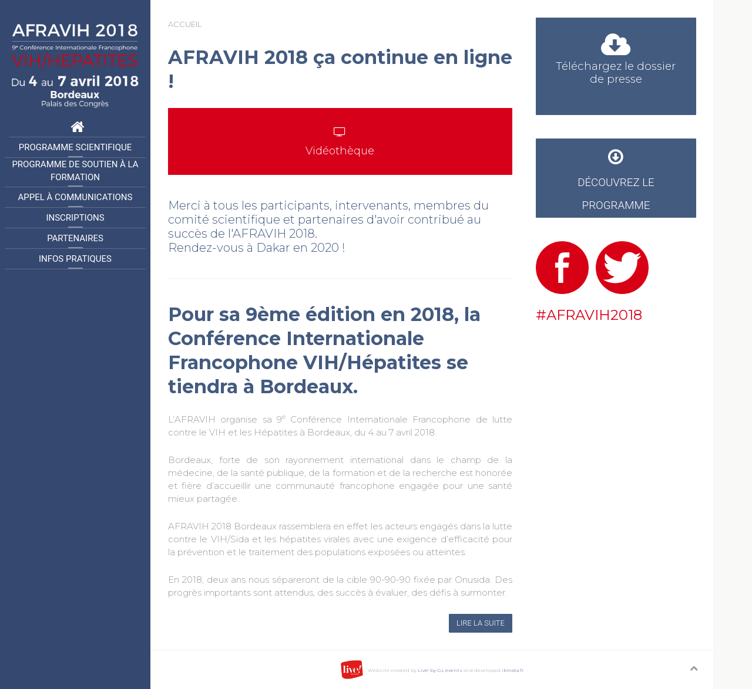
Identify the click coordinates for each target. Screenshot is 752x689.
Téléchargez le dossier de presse (616, 62)
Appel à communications (75, 197)
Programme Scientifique (75, 147)
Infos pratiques (75, 259)
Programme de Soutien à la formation (75, 171)
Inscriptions (75, 217)
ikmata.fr (513, 670)
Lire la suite (480, 623)
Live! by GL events (440, 670)
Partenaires (75, 238)
